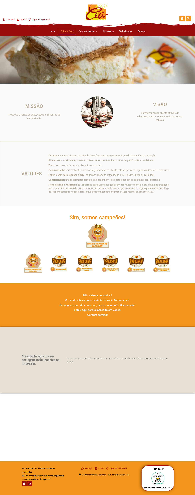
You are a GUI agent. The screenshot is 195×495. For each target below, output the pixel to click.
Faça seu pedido (88, 31)
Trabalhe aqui (125, 31)
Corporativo (108, 31)
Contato (141, 31)
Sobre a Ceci (67, 31)
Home (52, 31)
